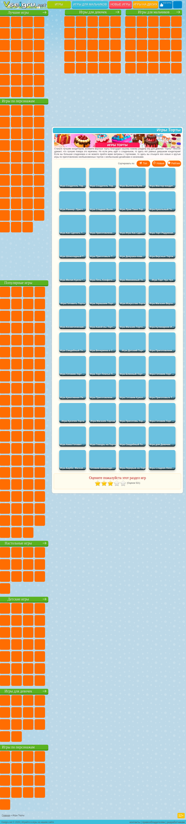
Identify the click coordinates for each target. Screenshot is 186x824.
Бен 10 (153, 68)
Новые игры (120, 4)
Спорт (55, 33)
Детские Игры (43, 21)
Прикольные (55, 56)
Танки (165, 21)
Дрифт (165, 68)
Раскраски (92, 33)
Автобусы (176, 68)
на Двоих (55, 21)
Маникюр (104, 56)
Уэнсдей (43, 215)
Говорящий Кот (43, 110)
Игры (59, 4)
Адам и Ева (9, 168)
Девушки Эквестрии (81, 21)
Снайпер (176, 45)
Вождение (9, 91)
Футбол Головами (20, 91)
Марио (32, 156)
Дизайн (115, 68)
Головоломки (55, 68)
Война (32, 91)
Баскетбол (55, 80)
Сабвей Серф (32, 133)
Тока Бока (55, 203)
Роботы (130, 56)
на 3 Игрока (9, 80)
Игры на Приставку (55, 91)
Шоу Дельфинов (9, 145)
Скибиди (9, 226)
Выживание (165, 56)
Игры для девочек (93, 12)
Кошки (69, 45)
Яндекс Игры (20, 33)
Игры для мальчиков (90, 4)
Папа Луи (115, 45)
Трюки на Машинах (32, 68)
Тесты (115, 21)
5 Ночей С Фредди (9, 121)
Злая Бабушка (9, 133)
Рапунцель (81, 56)
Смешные (9, 45)
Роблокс (9, 203)
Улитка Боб (20, 121)
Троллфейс (43, 121)
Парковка (130, 21)
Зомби (176, 21)
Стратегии (153, 21)
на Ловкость (9, 33)
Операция (115, 56)
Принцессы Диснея (81, 68)
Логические (43, 45)
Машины (153, 33)
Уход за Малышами (104, 68)
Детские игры (32, 598)
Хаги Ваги (55, 191)
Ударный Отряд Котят (20, 156)
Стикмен (130, 45)
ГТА (142, 68)
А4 (20, 191)
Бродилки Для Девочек (81, 33)
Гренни (43, 191)
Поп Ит (32, 33)
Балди (32, 191)
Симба (20, 215)
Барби (104, 21)
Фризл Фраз (55, 156)
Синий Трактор (9, 180)
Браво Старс (55, 180)
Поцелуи (104, 45)
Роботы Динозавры (153, 56)
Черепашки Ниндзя (165, 33)
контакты (135, 821)
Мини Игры (9, 68)
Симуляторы (32, 21)
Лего (20, 133)
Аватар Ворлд (9, 215)
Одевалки (81, 45)
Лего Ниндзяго (55, 110)
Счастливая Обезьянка (32, 168)
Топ (143, 164)
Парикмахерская (92, 45)
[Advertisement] (32, 255)
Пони (69, 21)
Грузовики (142, 45)
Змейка (43, 68)
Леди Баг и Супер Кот (55, 121)
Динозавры (43, 56)
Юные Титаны (55, 168)
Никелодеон (20, 80)
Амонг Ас (43, 180)
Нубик (20, 203)
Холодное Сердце (115, 33)
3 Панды (20, 145)
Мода (92, 68)
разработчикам (176, 821)
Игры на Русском (20, 56)
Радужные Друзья (43, 203)
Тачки (32, 145)
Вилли (9, 110)
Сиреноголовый (32, 180)
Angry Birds (43, 133)
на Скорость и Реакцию (20, 68)
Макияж (69, 68)
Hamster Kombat (32, 226)
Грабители (176, 56)
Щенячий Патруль (32, 110)
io (20, 45)
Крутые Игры (32, 80)
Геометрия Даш (43, 33)
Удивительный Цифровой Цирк (43, 226)
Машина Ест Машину (130, 68)
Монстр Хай (69, 33)
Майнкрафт (142, 33)
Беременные (69, 56)
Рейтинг (174, 164)
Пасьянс (9, 56)
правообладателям (153, 821)
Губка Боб (20, 110)
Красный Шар (32, 121)
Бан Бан (55, 215)
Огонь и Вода (92, 21)
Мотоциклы (176, 33)
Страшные (32, 45)
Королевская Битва (130, 33)
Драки (153, 45)
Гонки (165, 45)
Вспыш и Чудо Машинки (43, 145)
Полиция (142, 56)
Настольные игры (32, 542)
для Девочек (20, 21)
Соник (55, 145)
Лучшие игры (32, 12)
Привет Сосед (32, 203)
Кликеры (55, 45)
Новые (9, 21)
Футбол (142, 21)
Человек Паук (43, 156)
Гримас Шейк (20, 226)
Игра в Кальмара (9, 191)
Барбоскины (9, 156)
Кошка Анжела (104, 33)
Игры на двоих (145, 4)
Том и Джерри (43, 168)
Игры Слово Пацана (32, 215)
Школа (43, 80)
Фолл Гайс (20, 180)
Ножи (32, 56)
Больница (92, 56)
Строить (43, 91)
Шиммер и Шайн (20, 168)
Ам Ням (55, 133)
